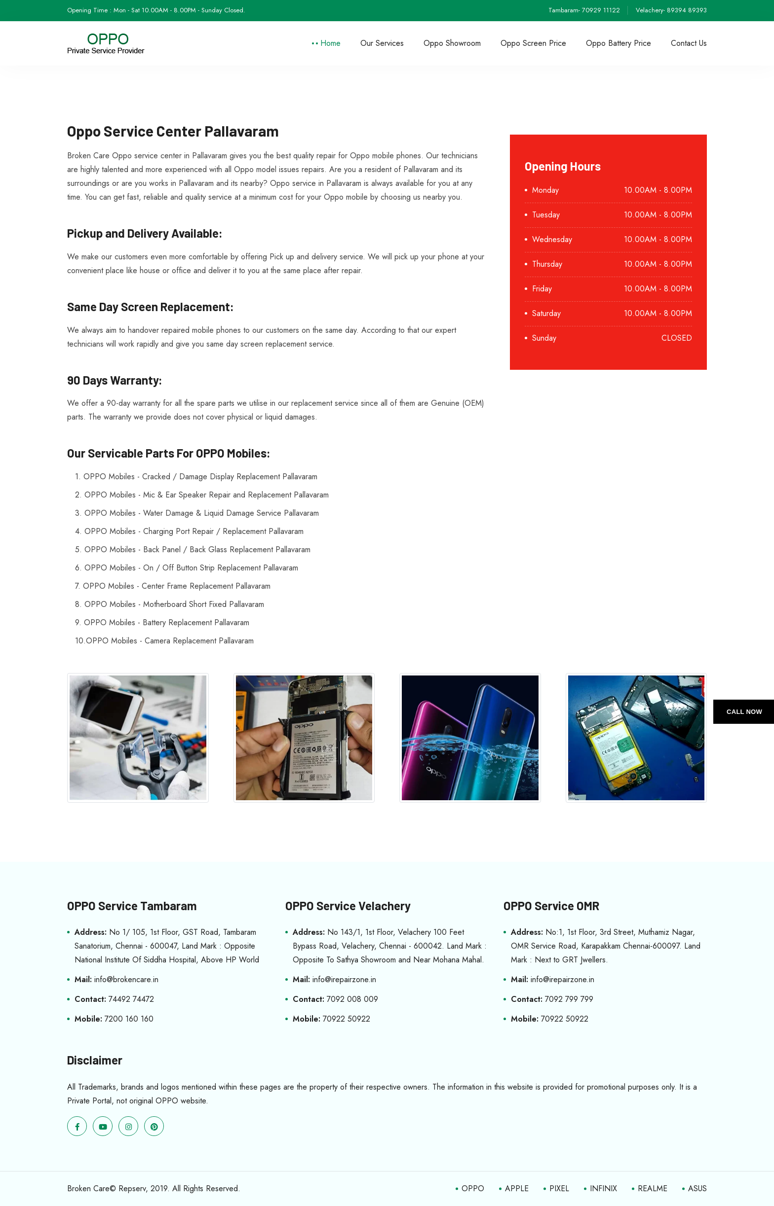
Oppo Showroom (452, 43)
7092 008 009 (352, 999)
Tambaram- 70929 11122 (584, 10)
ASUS (697, 1188)
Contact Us (689, 43)
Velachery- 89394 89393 (671, 10)
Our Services (382, 43)
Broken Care (88, 1188)
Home (330, 43)
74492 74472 (131, 999)
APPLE (517, 1188)
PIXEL (559, 1188)
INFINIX (603, 1188)
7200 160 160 (129, 1019)
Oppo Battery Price (618, 43)
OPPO (473, 1188)
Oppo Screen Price (533, 43)
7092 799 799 (569, 999)
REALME (652, 1188)
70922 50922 (346, 1019)
